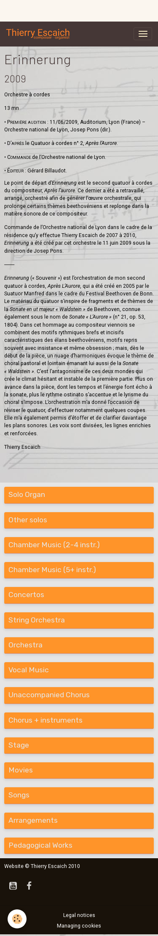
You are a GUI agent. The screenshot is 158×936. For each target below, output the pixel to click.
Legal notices (79, 915)
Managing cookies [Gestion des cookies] (79, 926)
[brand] (39, 33)
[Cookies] (17, 918)
